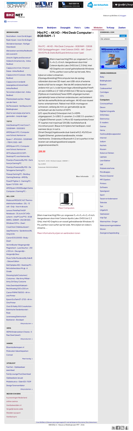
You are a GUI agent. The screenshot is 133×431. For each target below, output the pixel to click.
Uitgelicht (104, 210)
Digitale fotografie (107, 111)
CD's (102, 96)
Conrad (9, 355)
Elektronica (104, 119)
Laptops (103, 157)
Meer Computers (66, 208)
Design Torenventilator (15, 385)
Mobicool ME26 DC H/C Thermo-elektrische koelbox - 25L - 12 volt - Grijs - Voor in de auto (19, 203)
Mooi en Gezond (106, 176)
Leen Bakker (105, 160)
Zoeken (122, 27)
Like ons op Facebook (12, 21)
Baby (102, 77)
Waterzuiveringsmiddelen (110, 225)
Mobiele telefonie (107, 168)
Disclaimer (81, 422)
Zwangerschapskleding (109, 233)
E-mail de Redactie (71, 422)
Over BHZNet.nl (41, 422)
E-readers (104, 122)
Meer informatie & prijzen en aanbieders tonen (58, 233)
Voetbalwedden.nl (13, 405)
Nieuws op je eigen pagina (55, 422)
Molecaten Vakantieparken (17, 351)
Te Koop (110, 27)
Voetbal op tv (11, 416)
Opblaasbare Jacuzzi (14, 378)
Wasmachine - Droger (109, 221)
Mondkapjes (105, 172)
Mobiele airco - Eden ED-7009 (18, 381)
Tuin (101, 206)
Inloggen (123, 16)
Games (103, 126)
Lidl (101, 164)
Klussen (103, 149)
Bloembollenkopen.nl (15, 347)
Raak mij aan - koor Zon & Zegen (19, 40)
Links (87, 27)
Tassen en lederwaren (109, 198)
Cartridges (104, 92)
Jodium (103, 141)
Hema (102, 130)
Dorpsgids (65, 27)
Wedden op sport (13, 413)
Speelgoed (104, 191)
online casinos (12, 401)
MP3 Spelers (105, 179)
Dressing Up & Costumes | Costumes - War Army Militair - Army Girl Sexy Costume (18, 278)
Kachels (103, 145)
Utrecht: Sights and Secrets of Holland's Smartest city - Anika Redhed (18, 60)
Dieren (102, 107)
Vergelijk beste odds (14, 409)
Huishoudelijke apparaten (110, 134)
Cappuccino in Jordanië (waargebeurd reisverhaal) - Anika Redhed (17, 85)
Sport (102, 195)
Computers (105, 100)
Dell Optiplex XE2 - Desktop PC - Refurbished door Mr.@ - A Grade (19, 268)
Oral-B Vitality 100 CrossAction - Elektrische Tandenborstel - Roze (19, 309)
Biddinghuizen (105, 80)
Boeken (103, 84)
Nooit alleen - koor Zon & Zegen (19, 36)
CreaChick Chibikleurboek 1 (17, 227)
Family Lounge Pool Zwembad (18, 374)
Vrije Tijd (103, 217)
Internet (103, 138)
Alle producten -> (27, 323)
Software (104, 187)
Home (40, 27)
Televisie (103, 202)
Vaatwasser (104, 214)
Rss (87, 422)
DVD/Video (104, 115)
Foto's (77, 27)
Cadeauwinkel (106, 88)
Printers (103, 183)
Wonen (103, 229)
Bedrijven (51, 27)
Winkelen (98, 27)
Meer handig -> (27, 359)
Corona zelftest (106, 103)
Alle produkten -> (27, 389)
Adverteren (93, 422)
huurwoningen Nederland (16, 397)
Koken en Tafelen (107, 153)
